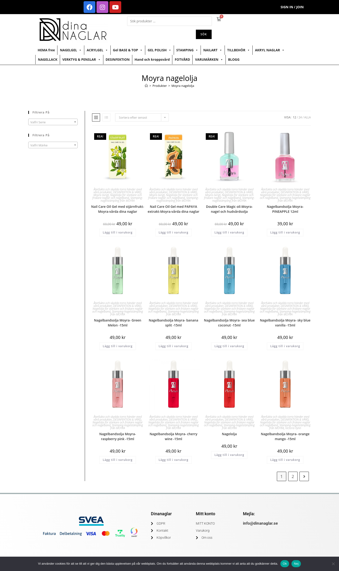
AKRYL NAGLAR (270, 50)
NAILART (212, 50)
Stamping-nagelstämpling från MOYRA (122, 199)
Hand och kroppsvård (152, 59)
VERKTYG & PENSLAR (81, 59)
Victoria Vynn (293, 428)
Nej (296, 563)
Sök (204, 34)
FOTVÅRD (182, 59)
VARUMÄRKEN (209, 59)
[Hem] (146, 86)
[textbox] (52, 122)
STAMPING (187, 50)
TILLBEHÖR (238, 50)
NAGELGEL (71, 50)
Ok (285, 563)
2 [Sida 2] (293, 476)
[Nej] (333, 563)
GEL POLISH (159, 50)
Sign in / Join (292, 7)
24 (300, 117)
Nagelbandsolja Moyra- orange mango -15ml (285, 436)
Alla (307, 117)
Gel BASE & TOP (128, 50)
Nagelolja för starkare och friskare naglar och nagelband (117, 196)
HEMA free (46, 50)
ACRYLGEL (97, 50)
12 (294, 117)
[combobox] (53, 122)
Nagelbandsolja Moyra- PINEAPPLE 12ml (285, 209)
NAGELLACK (47, 59)
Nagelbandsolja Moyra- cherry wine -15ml (173, 436)
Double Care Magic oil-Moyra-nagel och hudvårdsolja (229, 209)
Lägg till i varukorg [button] (117, 232)
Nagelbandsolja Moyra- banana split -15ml (173, 322)
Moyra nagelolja (182, 86)
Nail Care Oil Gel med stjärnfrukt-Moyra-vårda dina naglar (117, 209)
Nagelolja (229, 434)
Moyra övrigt (101, 195)
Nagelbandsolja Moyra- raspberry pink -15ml (117, 436)
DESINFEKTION (118, 59)
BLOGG (234, 59)
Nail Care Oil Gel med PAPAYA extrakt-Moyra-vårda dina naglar (173, 209)
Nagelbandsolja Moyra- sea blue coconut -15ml (229, 322)
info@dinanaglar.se (260, 523)
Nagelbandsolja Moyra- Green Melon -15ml (117, 322)
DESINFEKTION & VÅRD (127, 192)
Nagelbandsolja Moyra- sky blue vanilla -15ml (285, 322)
